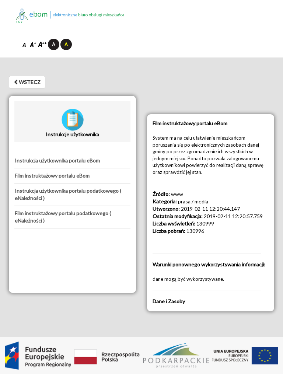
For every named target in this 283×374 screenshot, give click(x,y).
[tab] (72, 160)
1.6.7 (19, 22)
